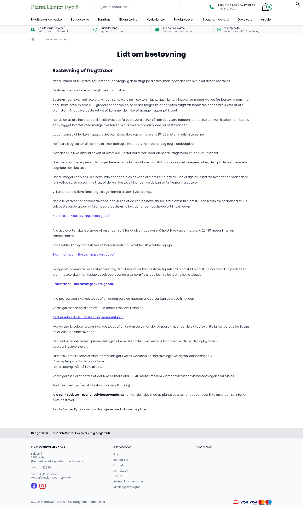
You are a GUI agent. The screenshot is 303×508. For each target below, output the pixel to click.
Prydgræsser (184, 19)
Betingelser (120, 460)
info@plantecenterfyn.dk (54, 478)
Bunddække (80, 19)
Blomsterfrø (128, 19)
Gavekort (244, 19)
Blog (116, 454)
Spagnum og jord (216, 19)
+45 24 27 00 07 (47, 474)
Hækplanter (155, 19)
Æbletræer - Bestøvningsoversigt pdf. (81, 216)
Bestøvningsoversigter (128, 481)
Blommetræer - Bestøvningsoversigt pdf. (84, 254)
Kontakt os (120, 471)
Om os (118, 476)
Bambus (104, 19)
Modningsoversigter (126, 487)
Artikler (266, 19)
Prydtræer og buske (46, 19)
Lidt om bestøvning (55, 39)
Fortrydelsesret (123, 465)
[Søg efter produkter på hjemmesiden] (136, 7)
